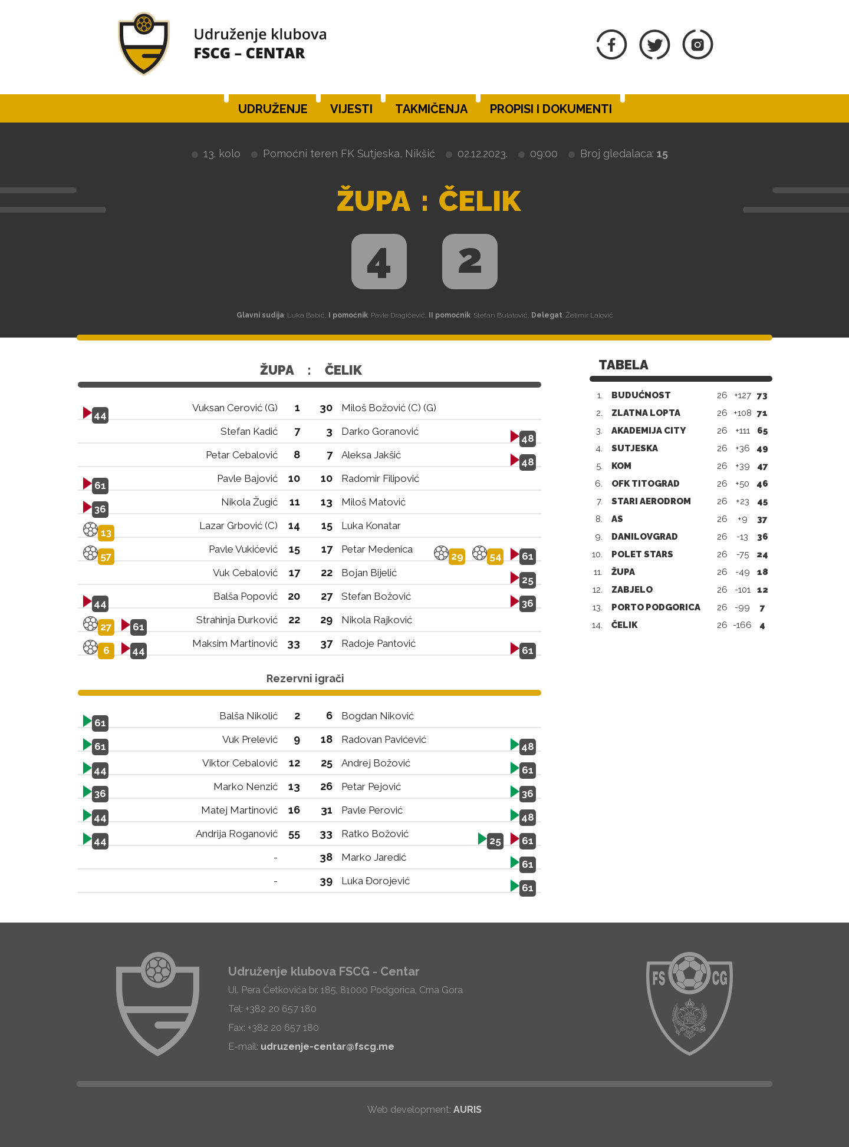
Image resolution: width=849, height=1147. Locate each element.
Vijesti (351, 109)
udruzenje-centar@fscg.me (327, 1046)
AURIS (467, 1109)
